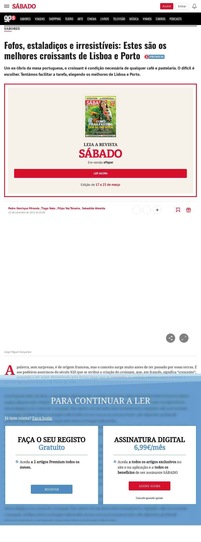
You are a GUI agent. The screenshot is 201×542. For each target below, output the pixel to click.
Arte (80, 18)
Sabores (25, 18)
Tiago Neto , (49, 208)
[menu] (6, 6)
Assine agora (149, 486)
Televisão (119, 18)
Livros (104, 18)
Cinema (91, 18)
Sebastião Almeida (93, 208)
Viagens (40, 18)
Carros (160, 18)
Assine (166, 6)
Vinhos (147, 18)
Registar (52, 489)
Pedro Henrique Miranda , (24, 208)
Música (134, 18)
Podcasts (176, 18)
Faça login (42, 418)
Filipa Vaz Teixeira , (69, 208)
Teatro (69, 18)
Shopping (55, 18)
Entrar (182, 6)
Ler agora (100, 173)
